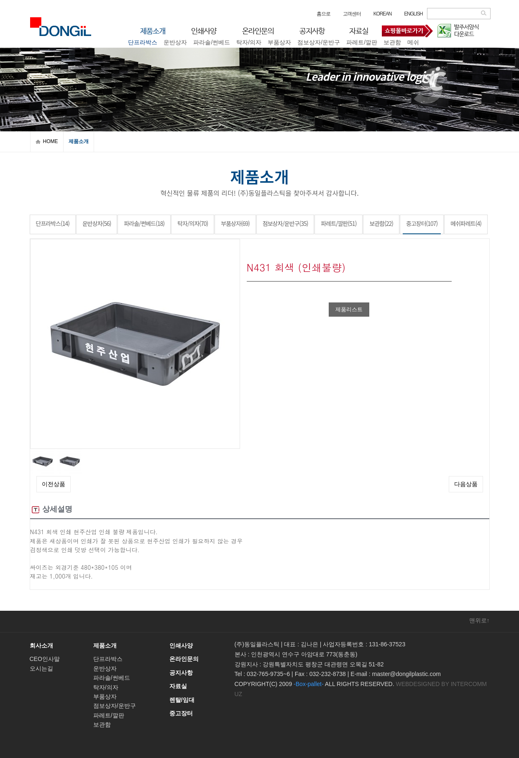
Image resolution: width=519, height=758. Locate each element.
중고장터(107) (421, 223)
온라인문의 (184, 659)
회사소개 (41, 645)
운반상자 (105, 668)
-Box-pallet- (309, 684)
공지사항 (181, 672)
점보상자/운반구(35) (285, 223)
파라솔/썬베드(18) (144, 223)
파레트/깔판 (108, 715)
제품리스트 (349, 309)
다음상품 (466, 484)
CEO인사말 (45, 659)
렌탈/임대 (181, 700)
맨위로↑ (479, 620)
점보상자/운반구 (114, 705)
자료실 (178, 686)
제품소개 (105, 645)
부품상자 (105, 696)
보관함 (102, 724)
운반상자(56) (96, 223)
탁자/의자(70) (192, 223)
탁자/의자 (105, 687)
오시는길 (41, 668)
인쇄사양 (181, 645)
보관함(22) (381, 223)
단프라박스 (108, 659)
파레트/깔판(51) (338, 223)
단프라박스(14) (52, 223)
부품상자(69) (235, 223)
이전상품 (53, 484)
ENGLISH (413, 14)
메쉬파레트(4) (465, 223)
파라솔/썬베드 (111, 677)
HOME (50, 141)
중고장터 (282, 45)
